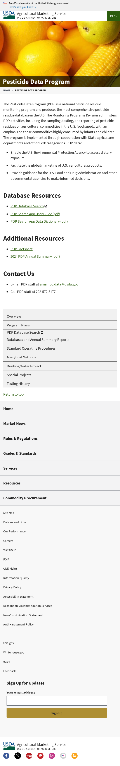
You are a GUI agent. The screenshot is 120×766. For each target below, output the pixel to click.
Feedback (9, 671)
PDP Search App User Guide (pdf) (35, 213)
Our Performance (14, 531)
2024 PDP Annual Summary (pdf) (35, 256)
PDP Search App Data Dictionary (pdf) (39, 221)
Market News (14, 423)
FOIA (6, 559)
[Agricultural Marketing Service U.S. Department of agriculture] (34, 15)
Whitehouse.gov (13, 652)
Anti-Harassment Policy (18, 624)
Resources (12, 483)
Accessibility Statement (18, 597)
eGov (6, 662)
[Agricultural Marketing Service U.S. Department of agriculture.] (34, 746)
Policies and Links (14, 522)
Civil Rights (10, 569)
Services (10, 468)
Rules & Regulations (20, 438)
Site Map (8, 513)
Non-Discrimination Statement (23, 615)
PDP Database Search (27, 206)
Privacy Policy (12, 587)
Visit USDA (9, 550)
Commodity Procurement (25, 497)
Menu (113, 16)
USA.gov (8, 643)
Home (6, 90)
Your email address (21, 692)
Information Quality (16, 578)
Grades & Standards (20, 453)
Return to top (13, 394)
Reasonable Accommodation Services (27, 606)
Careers (8, 541)
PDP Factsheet (21, 249)
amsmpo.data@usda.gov (59, 284)
